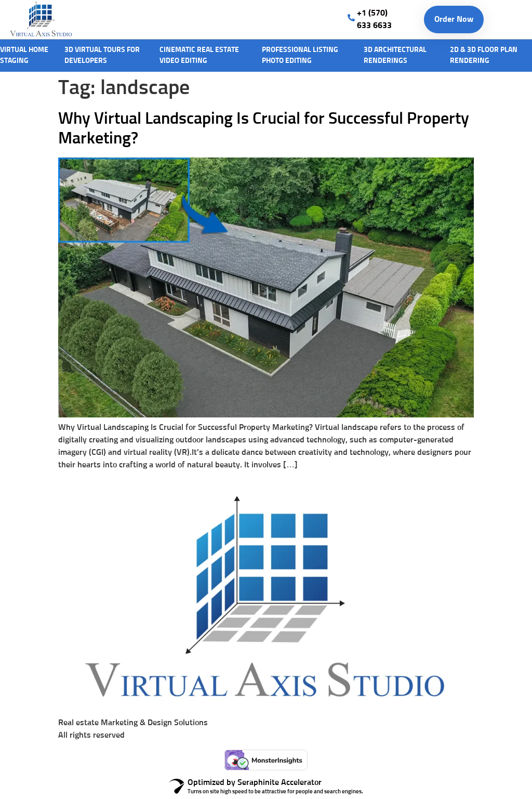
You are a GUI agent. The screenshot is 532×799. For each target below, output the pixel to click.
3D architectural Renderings (395, 55)
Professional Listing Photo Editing (300, 55)
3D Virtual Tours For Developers (102, 55)
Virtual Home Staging (24, 55)
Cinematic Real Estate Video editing (199, 55)
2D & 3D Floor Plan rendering (483, 55)
